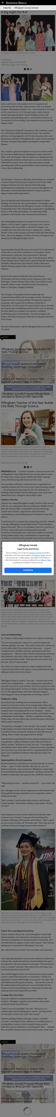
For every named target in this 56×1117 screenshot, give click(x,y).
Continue (28, 570)
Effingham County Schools (26, 7)
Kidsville (7, 7)
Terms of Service (35, 553)
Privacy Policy (40, 555)
